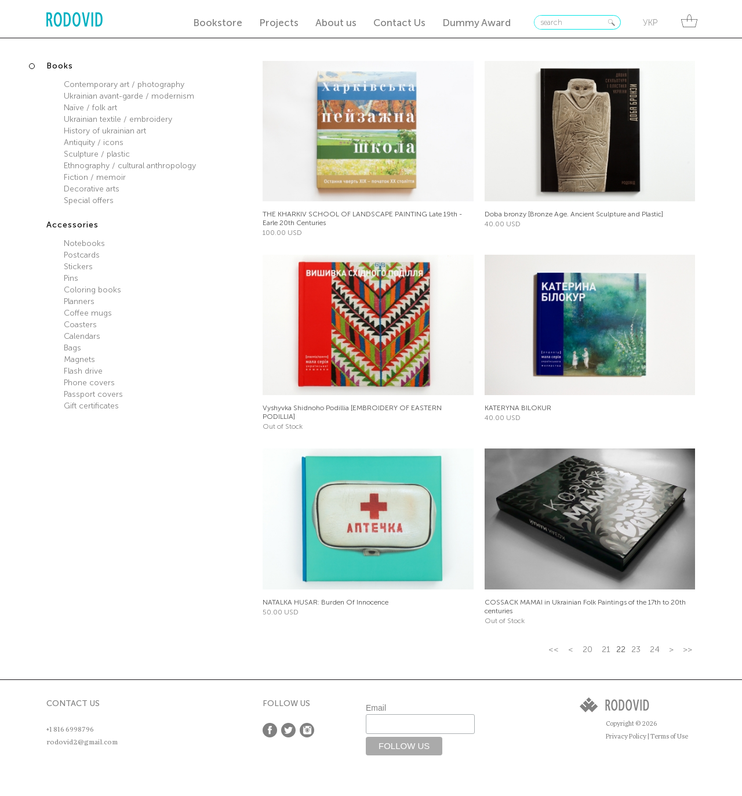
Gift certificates (91, 406)
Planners (79, 301)
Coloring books (92, 290)
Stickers (78, 267)
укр (650, 22)
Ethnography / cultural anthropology (130, 166)
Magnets (79, 359)
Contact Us (399, 22)
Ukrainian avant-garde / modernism (129, 96)
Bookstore (217, 22)
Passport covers (93, 394)
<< (553, 649)
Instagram (307, 730)
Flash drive (83, 371)
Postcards (82, 255)
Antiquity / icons (93, 142)
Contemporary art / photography (124, 84)
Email (376, 707)
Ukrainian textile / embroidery (118, 119)
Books (59, 66)
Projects (279, 22)
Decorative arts (91, 189)
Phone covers (89, 383)
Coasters (80, 325)
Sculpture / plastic (97, 154)
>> (687, 649)
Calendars (82, 336)
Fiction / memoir (95, 177)
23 (636, 649)
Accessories (72, 225)
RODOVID (74, 20)
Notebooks (84, 243)
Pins (71, 278)
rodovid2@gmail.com (82, 742)
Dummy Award (476, 22)
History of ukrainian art (105, 131)
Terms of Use (669, 736)
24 (655, 649)
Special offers (89, 200)
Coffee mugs (88, 313)
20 (587, 649)
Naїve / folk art (90, 108)
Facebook (270, 730)
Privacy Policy (626, 736)
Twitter (288, 730)
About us (336, 22)
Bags (72, 348)
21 (606, 649)
